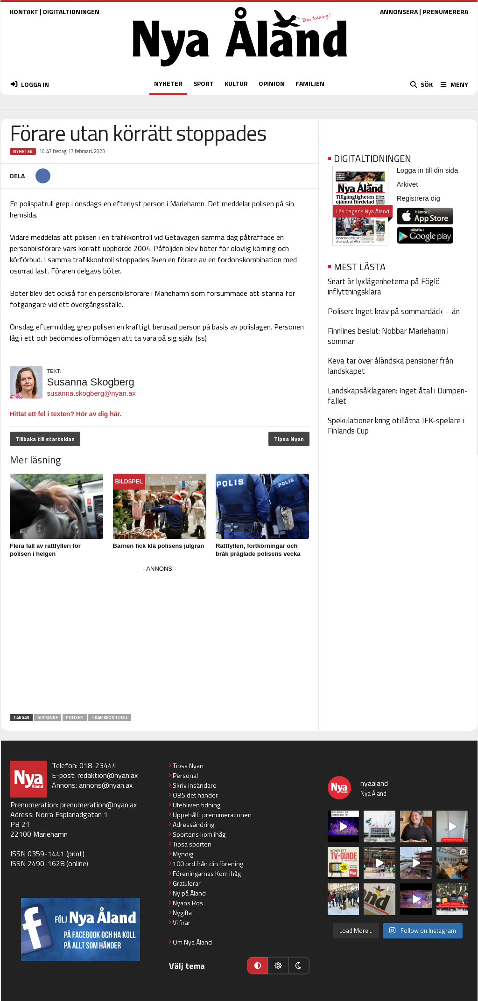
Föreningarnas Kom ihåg (207, 873)
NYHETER (168, 83)
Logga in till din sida (427, 170)
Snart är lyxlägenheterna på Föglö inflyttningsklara (384, 286)
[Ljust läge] (278, 965)
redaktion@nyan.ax (107, 775)
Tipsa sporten (192, 844)
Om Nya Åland (192, 942)
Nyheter (23, 151)
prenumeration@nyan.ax (98, 804)
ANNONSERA (399, 11)
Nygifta (182, 912)
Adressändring (193, 824)
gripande (47, 717)
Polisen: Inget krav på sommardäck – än (394, 311)
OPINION (272, 83)
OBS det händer (195, 795)
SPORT (203, 83)
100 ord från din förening (208, 863)
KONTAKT (24, 11)
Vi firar (181, 922)
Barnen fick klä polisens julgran (158, 545)
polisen (75, 717)
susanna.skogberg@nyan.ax (91, 393)
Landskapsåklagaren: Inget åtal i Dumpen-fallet (398, 396)
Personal (185, 775)
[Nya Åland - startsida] (240, 69)
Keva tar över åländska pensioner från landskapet (390, 366)
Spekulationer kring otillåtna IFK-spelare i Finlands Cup (396, 425)
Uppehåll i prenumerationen (212, 814)
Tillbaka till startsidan (45, 438)
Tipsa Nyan (289, 438)
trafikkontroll (109, 717)
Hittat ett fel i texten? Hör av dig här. (66, 414)
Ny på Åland (189, 893)
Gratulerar (187, 883)
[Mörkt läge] (298, 965)
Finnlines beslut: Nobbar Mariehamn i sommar (388, 336)
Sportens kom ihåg (199, 834)
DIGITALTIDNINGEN (71, 11)
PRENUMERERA (445, 11)
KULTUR (236, 83)
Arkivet (407, 184)
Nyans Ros (188, 903)
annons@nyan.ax (106, 785)
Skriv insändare (195, 785)
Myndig (183, 854)
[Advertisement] (159, 640)
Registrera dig (418, 198)
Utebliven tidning (196, 805)
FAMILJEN (309, 83)
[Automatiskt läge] (257, 965)
